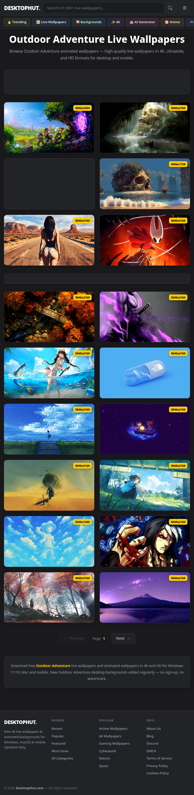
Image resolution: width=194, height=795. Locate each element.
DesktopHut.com (29, 788)
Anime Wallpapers (113, 728)
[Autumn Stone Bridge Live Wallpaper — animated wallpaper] (49, 317)
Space (103, 766)
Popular (58, 736)
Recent (57, 728)
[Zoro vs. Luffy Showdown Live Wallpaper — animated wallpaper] (145, 317)
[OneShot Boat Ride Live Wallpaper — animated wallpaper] (145, 429)
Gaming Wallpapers (114, 743)
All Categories (62, 758)
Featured (59, 743)
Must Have (60, 751)
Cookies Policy (158, 773)
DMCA (151, 751)
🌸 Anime (172, 22)
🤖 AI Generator (142, 22)
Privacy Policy (157, 766)
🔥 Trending (17, 22)
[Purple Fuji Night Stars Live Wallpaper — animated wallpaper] (145, 597)
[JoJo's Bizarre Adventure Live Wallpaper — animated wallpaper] (145, 541)
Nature (104, 758)
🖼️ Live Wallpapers (51, 22)
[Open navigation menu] (184, 8)
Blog (150, 736)
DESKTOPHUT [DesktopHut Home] (22, 8)
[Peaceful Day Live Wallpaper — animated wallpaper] (145, 485)
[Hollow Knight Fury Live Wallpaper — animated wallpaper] (145, 240)
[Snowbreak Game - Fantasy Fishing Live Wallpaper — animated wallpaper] (49, 373)
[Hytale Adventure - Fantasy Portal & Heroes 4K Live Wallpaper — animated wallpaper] (49, 127)
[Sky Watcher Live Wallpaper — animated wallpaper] (49, 429)
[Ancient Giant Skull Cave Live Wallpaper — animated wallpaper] (145, 127)
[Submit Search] (170, 8)
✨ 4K (115, 22)
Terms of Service (159, 758)
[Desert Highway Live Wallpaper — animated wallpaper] (49, 240)
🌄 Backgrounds (89, 22)
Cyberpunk (107, 751)
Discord (152, 743)
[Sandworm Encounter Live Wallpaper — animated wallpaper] (49, 485)
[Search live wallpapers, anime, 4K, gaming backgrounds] (103, 8)
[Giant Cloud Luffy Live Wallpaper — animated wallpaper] (49, 541)
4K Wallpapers (110, 736)
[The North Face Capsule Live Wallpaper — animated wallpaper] (145, 373)
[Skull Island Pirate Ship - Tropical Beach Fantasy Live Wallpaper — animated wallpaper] (145, 183)
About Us (154, 728)
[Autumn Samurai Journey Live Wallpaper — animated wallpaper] (49, 597)
